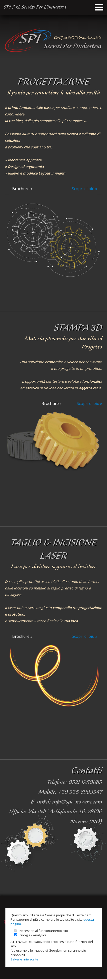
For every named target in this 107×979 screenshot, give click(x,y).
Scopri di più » (84, 188)
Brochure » (22, 188)
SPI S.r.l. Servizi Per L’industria (35, 7)
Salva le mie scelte (24, 959)
